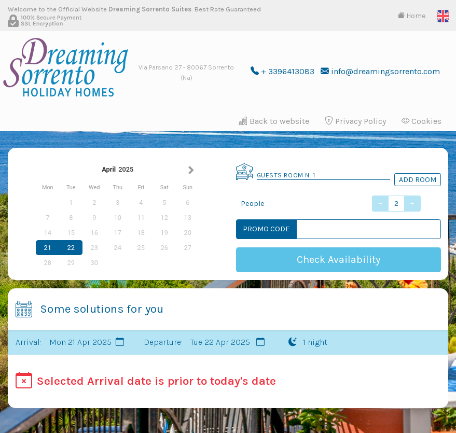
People (253, 203)
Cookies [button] (421, 121)
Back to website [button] (274, 121)
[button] (443, 15)
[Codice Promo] (368, 229)
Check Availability (338, 260)
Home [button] (411, 15)
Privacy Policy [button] (355, 121)
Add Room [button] (417, 179)
